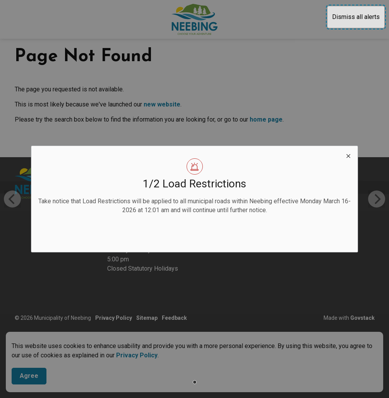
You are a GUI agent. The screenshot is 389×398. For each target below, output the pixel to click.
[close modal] (348, 155)
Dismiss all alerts (356, 17)
